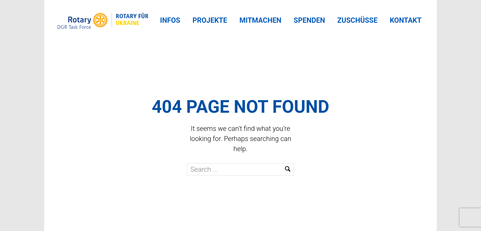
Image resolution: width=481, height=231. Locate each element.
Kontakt (405, 20)
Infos (170, 20)
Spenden (309, 20)
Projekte (209, 20)
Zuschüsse (357, 20)
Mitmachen (260, 20)
